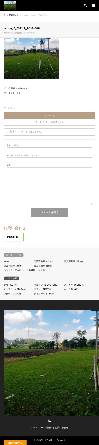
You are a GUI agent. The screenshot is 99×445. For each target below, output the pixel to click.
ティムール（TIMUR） (45, 293)
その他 (42, 270)
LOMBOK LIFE (41, 440)
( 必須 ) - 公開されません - (23, 155)
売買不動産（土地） (44, 261)
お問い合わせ (61, 427)
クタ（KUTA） (11, 285)
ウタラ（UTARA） (13, 293)
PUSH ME (13, 237)
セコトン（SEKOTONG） (47, 285)
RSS (49, 421)
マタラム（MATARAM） (16, 289)
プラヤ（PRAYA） (43, 289)
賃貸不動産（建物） (44, 266)
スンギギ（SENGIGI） (75, 285)
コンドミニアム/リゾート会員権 (19, 270)
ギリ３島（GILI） (73, 289)
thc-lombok (21, 88)
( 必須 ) (13, 145)
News (6, 261)
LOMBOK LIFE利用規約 (40, 427)
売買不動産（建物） (74, 261)
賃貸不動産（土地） (14, 266)
